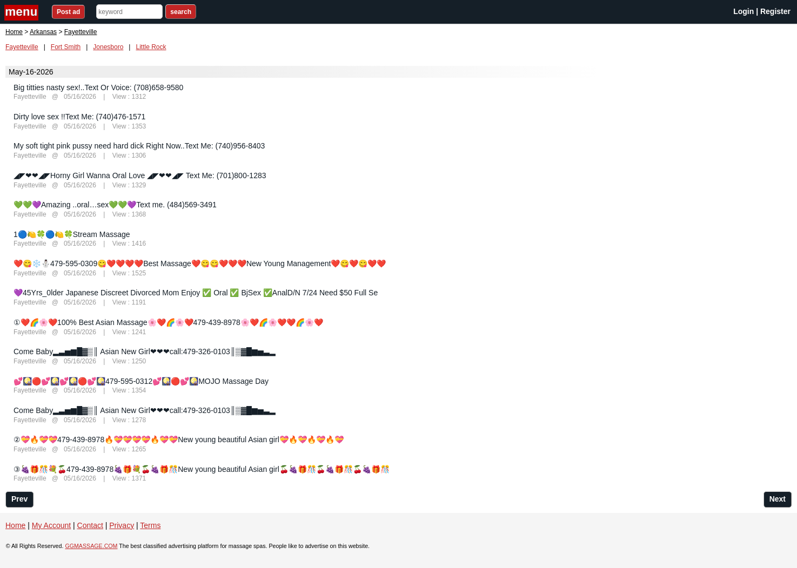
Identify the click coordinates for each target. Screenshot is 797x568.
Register (775, 11)
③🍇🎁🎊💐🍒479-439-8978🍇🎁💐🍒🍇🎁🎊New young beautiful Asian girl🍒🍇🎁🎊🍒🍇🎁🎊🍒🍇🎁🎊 (202, 469)
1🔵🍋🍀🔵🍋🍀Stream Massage (72, 234)
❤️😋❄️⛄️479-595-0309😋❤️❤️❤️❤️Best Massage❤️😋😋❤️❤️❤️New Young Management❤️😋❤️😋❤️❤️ (200, 263)
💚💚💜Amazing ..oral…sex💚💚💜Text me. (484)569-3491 (115, 204)
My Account (51, 525)
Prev (19, 499)
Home (14, 32)
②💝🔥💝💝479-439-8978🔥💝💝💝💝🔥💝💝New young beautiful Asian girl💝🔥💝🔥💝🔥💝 (179, 439)
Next (777, 499)
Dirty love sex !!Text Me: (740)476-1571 (79, 116)
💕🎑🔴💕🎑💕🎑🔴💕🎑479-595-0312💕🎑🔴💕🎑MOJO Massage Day (141, 381)
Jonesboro (108, 47)
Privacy (121, 525)
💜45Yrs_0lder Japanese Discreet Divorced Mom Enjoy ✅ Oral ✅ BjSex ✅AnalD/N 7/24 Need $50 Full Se (196, 292)
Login (743, 11)
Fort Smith (66, 47)
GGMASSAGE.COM (91, 546)
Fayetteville (21, 47)
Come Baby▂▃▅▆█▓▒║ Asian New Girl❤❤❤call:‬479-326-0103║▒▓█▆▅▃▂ (145, 351)
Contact (90, 525)
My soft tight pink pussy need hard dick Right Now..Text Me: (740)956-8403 (139, 145)
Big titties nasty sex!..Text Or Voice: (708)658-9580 (98, 87)
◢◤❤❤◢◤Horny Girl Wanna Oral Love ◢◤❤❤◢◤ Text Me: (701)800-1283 (140, 175)
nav (22, 13)
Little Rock (151, 47)
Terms (150, 525)
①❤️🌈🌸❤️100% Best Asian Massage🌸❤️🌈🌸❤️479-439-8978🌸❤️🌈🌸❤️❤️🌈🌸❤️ (168, 322)
